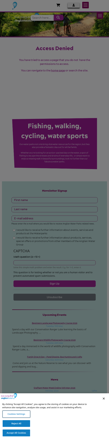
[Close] (103, 405)
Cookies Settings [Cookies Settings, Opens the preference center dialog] (16, 420)
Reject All (16, 429)
